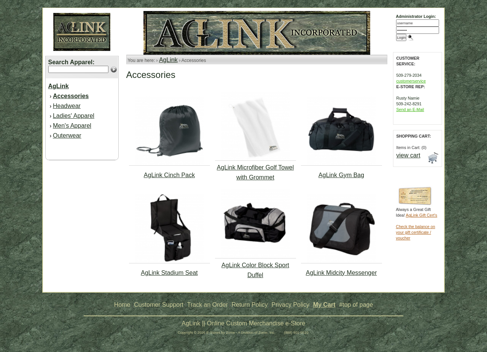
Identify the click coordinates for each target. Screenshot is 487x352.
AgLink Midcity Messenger (341, 273)
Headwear (67, 106)
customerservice (411, 81)
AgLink (168, 60)
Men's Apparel (72, 125)
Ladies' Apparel (73, 116)
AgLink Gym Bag (341, 175)
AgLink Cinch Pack (169, 175)
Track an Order (207, 304)
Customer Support (158, 304)
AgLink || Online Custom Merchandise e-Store (244, 323)
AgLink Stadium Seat (169, 273)
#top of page (356, 304)
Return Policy (250, 304)
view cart (408, 155)
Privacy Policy (291, 304)
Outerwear (67, 135)
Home (122, 304)
